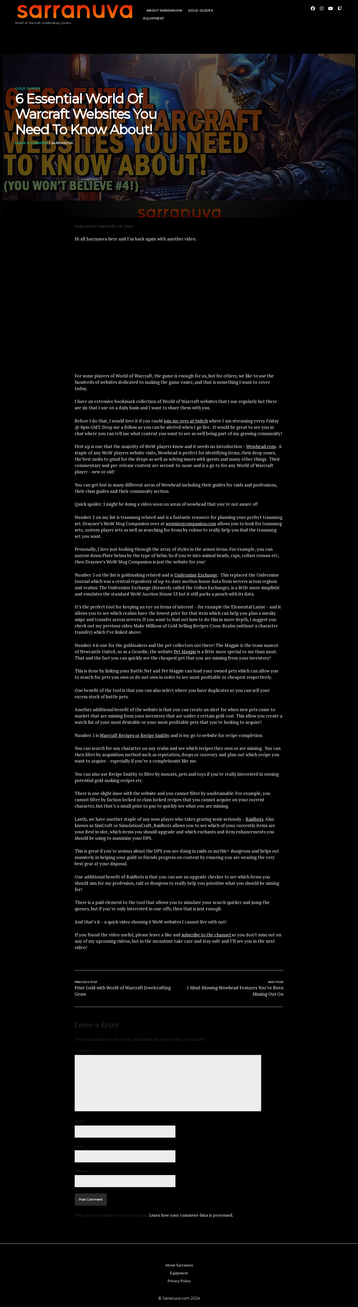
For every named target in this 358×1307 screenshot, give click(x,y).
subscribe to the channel (207, 935)
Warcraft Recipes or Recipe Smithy (134, 735)
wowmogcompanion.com (191, 523)
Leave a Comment (31, 143)
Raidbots (254, 819)
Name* (80, 1121)
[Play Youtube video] (179, 307)
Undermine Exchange (195, 575)
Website (81, 1171)
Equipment (179, 1272)
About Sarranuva (164, 14)
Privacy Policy (179, 1280)
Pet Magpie (185, 651)
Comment (83, 1051)
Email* (80, 1146)
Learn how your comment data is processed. (191, 1215)
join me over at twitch (186, 421)
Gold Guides (200, 14)
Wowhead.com (261, 446)
